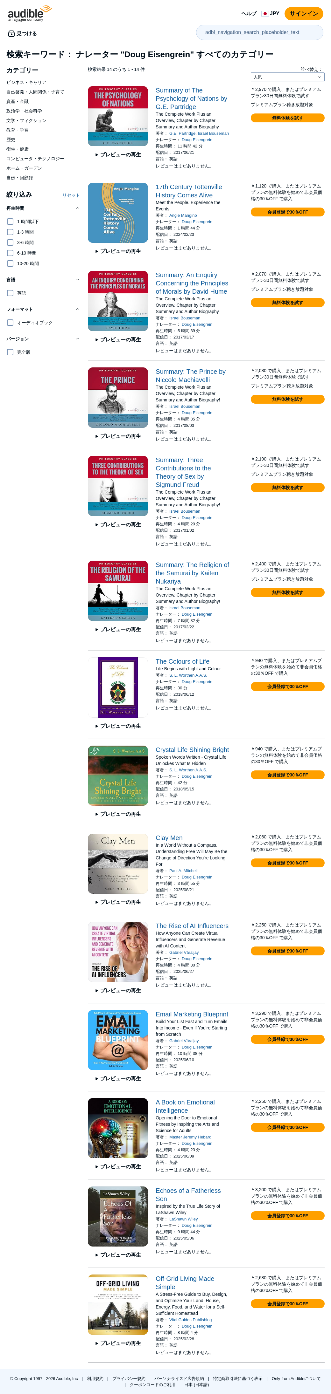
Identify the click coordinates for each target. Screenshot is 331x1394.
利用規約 (96, 1378)
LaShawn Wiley (183, 1219)
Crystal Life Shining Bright (192, 749)
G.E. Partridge (182, 133)
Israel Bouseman (213, 133)
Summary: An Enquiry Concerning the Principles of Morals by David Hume (192, 283)
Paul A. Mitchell (183, 870)
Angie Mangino (183, 215)
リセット (71, 195)
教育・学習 (17, 130)
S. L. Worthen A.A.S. (188, 675)
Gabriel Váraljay (184, 952)
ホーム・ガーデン (24, 168)
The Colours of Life (182, 661)
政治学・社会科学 (24, 110)
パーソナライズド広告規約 (179, 1378)
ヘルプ (249, 13)
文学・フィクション (26, 120)
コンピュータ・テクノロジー (35, 158)
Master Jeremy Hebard (190, 1137)
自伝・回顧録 (19, 177)
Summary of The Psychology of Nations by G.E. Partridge (191, 98)
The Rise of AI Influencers (192, 925)
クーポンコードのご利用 (153, 1384)
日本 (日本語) (196, 1384)
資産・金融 (17, 101)
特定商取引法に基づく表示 (238, 1378)
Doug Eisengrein (197, 139)
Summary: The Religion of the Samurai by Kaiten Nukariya (192, 573)
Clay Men (169, 837)
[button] (43, 208)
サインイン (304, 13)
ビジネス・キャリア (26, 82)
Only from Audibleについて (296, 1378)
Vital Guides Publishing (190, 1319)
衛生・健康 (17, 149)
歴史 (10, 139)
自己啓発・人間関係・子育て (35, 91)
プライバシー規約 (129, 1378)
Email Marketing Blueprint (192, 1014)
